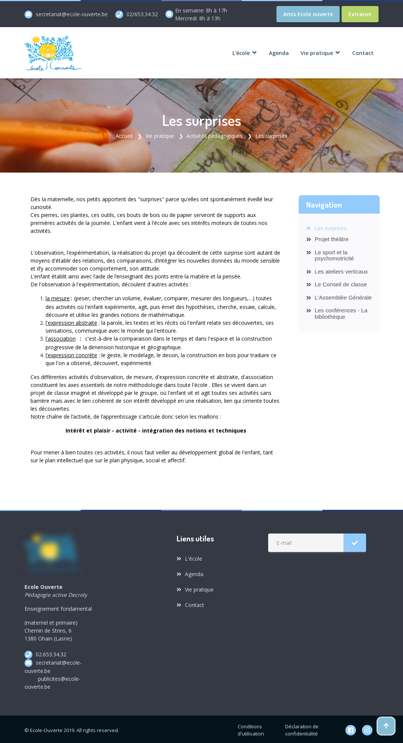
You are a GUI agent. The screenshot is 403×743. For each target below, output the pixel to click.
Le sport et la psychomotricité (330, 254)
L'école (189, 556)
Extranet (360, 14)
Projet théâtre (327, 238)
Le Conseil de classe (336, 283)
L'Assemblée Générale (339, 297)
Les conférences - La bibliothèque (337, 313)
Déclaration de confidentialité (302, 728)
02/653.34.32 (142, 14)
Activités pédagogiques (214, 135)
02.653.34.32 (51, 652)
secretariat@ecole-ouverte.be (72, 14)
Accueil (124, 135)
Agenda (190, 571)
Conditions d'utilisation (251, 728)
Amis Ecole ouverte (308, 14)
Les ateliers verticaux (337, 271)
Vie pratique (159, 135)
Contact (190, 602)
